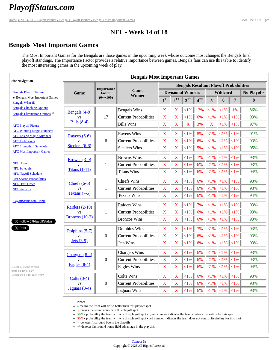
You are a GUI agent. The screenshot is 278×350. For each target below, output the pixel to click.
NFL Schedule (22, 168)
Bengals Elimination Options (32, 114)
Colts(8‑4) (79, 278)
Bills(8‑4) (79, 122)
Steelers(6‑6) (79, 145)
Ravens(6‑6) (79, 136)
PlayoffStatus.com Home (29, 201)
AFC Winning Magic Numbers (33, 131)
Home (13, 20)
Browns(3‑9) (79, 159)
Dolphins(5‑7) (80, 231)
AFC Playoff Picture (41, 20)
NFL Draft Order (24, 184)
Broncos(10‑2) (79, 217)
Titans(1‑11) (79, 169)
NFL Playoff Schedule (27, 174)
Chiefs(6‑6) (79, 183)
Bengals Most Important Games (112, 20)
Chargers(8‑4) (79, 254)
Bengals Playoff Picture (73, 20)
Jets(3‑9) (79, 240)
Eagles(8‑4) (79, 264)
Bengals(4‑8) (79, 112)
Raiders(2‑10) (79, 207)
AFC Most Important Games (31, 151)
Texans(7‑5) (79, 193)
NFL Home (20, 163)
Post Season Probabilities (29, 179)
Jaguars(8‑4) (79, 288)
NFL (21, 20)
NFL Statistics (22, 189)
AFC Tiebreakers (24, 141)
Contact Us (139, 341)
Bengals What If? (24, 103)
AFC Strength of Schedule (30, 146)
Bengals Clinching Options (30, 108)
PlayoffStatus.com (41, 7)
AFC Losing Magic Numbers (32, 136)
